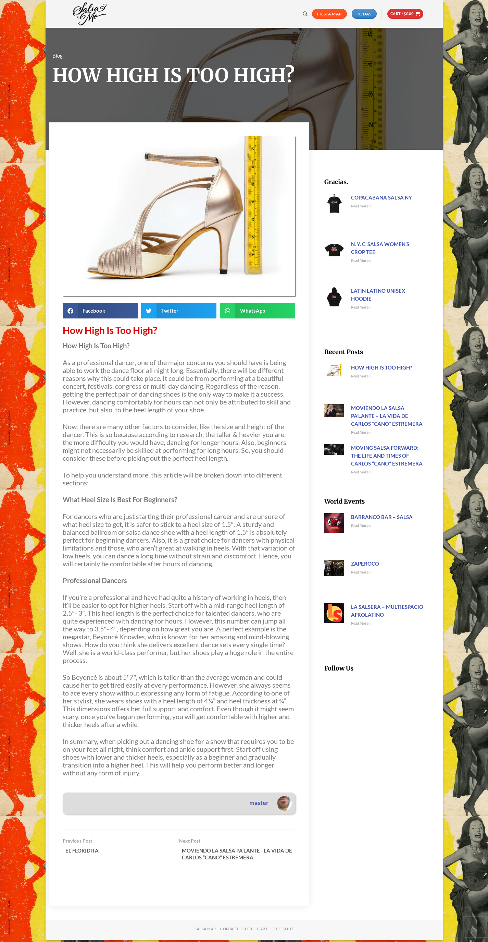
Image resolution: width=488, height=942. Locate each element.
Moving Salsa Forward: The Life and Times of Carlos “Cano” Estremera (387, 456)
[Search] (305, 14)
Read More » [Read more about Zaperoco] (361, 572)
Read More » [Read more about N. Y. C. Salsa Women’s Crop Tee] (361, 260)
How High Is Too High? (381, 367)
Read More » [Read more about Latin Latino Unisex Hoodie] (361, 307)
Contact (229, 931)
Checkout (282, 931)
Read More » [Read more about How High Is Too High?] (361, 376)
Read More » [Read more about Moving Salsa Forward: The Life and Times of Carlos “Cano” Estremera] (361, 472)
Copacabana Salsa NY (381, 197)
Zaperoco (365, 563)
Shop (247, 931)
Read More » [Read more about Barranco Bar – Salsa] (361, 525)
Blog (57, 55)
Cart (262, 931)
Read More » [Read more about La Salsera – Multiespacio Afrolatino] (361, 623)
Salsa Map (205, 931)
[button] (405, 14)
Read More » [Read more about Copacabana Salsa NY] (361, 206)
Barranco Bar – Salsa (382, 517)
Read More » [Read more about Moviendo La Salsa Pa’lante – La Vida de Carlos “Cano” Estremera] (361, 432)
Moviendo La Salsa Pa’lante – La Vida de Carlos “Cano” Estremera (387, 416)
